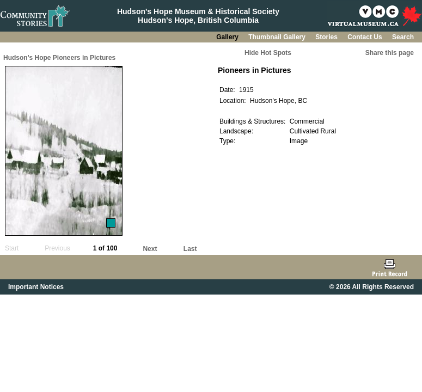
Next (150, 249)
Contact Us (365, 37)
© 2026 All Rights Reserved (371, 287)
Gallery (228, 37)
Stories (327, 37)
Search (403, 37)
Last (190, 249)
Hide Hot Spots (267, 53)
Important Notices (36, 287)
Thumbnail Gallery (277, 37)
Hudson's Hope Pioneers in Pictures (59, 58)
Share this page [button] (389, 53)
